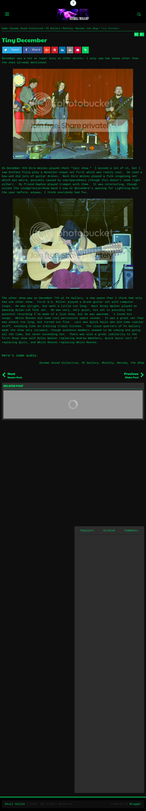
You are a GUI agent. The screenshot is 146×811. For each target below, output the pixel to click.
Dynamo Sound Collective (58, 363)
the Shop (137, 363)
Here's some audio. (20, 355)
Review (122, 363)
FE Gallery (90, 363)
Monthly (108, 363)
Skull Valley (15, 804)
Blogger (135, 804)
